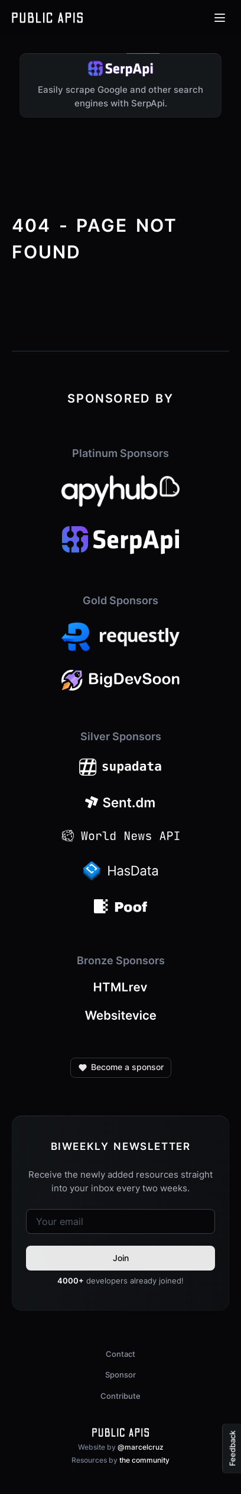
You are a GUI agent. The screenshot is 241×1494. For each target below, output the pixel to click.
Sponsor (120, 1374)
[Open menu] (219, 17)
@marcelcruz (141, 1447)
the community (144, 1460)
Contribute (120, 1396)
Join (121, 1258)
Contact (120, 1354)
